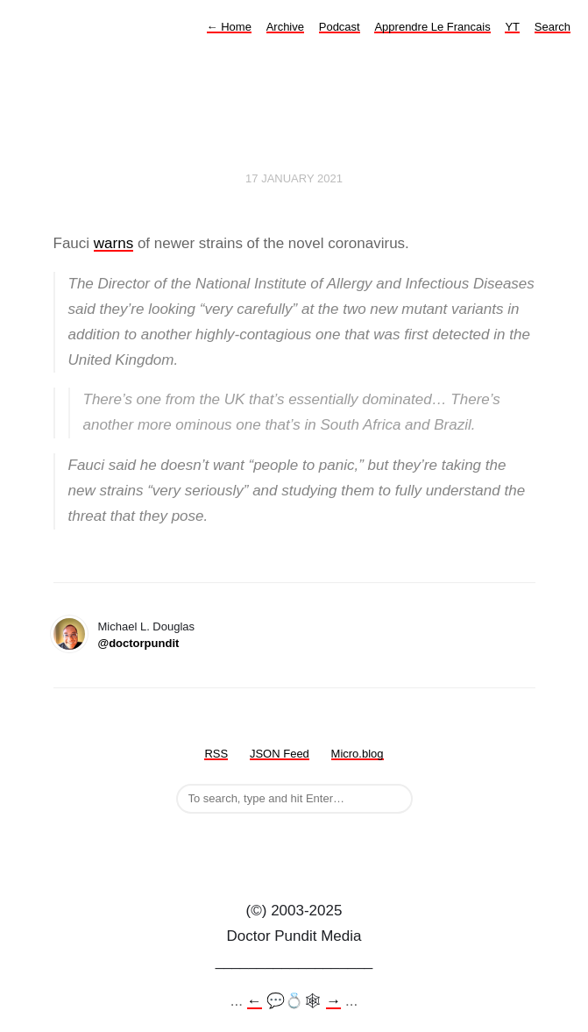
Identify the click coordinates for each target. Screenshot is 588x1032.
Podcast (339, 26)
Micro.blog (357, 753)
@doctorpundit (139, 643)
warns (113, 243)
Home (229, 26)
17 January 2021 (294, 178)
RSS (216, 753)
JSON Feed (279, 753)
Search (552, 26)
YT (512, 26)
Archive (285, 26)
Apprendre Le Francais (432, 26)
